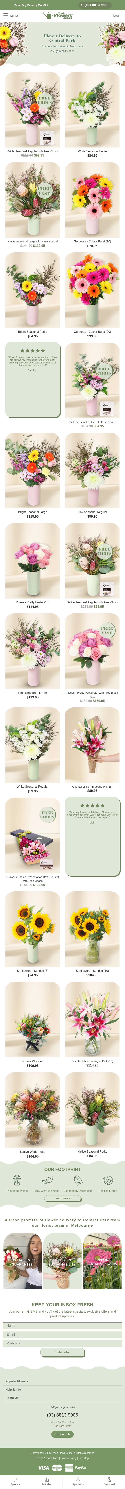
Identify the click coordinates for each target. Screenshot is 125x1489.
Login (117, 15)
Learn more (62, 1198)
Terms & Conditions (47, 1458)
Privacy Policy (69, 1458)
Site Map (84, 1458)
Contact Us (62, 1434)
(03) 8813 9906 (95, 5)
